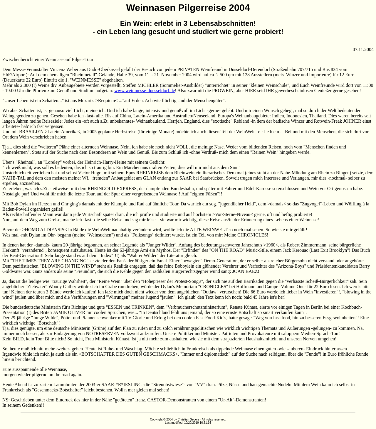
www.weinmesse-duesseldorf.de (144, 90)
